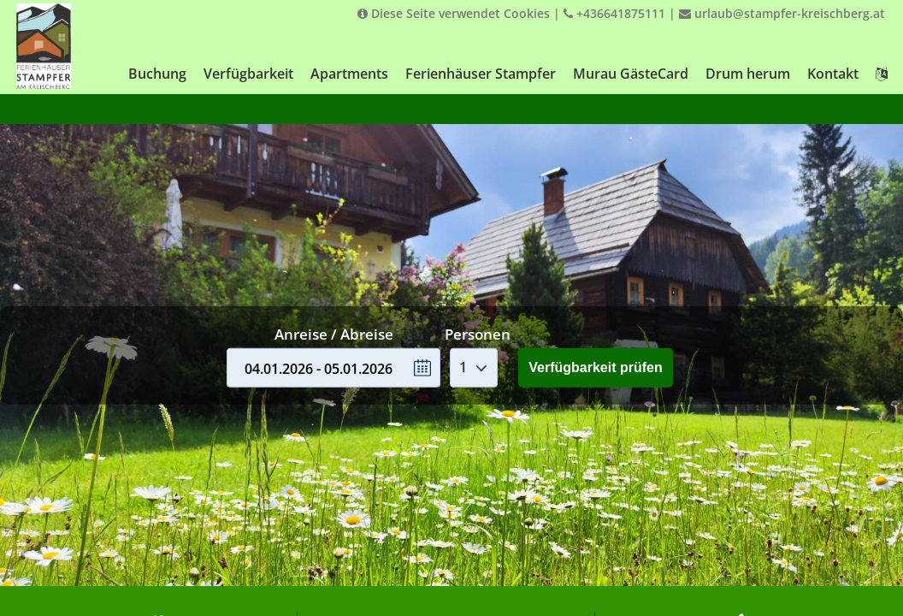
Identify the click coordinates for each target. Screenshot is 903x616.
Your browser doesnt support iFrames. (451, 308)
